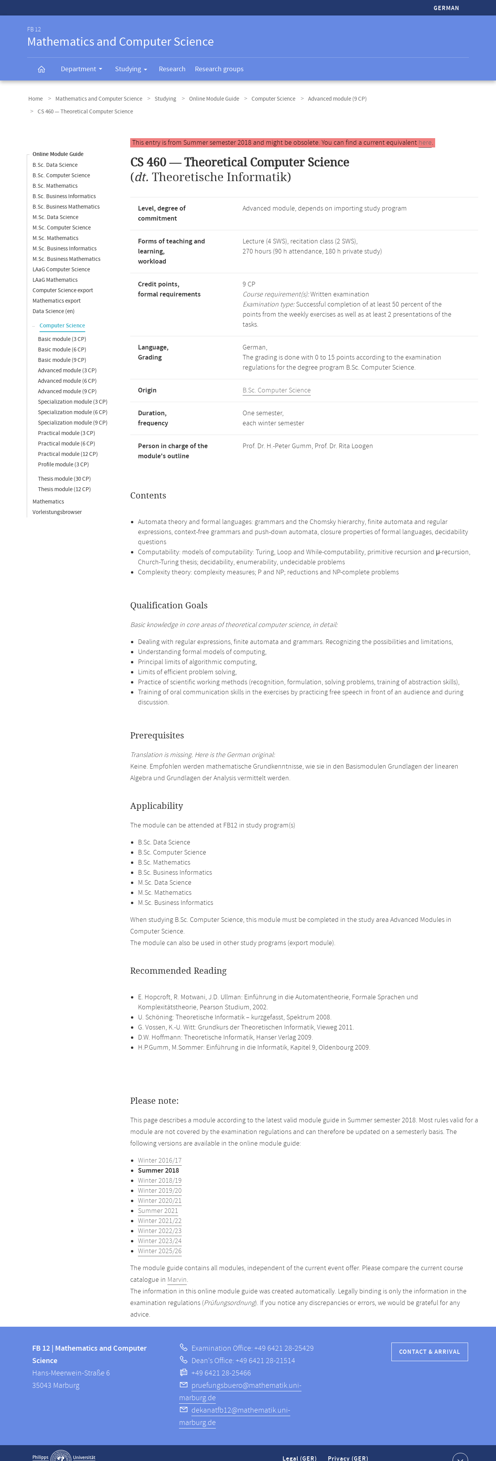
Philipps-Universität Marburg (64, 1445)
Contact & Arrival (429, 1337)
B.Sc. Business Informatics (64, 181)
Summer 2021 (158, 1196)
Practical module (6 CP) (66, 428)
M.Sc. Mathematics (55, 223)
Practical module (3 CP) (66, 418)
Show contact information (459, 1445)
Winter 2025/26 (160, 1236)
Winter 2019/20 (160, 1175)
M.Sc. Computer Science (62, 212)
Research (172, 69)
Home (34, 98)
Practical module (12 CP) (68, 439)
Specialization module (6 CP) (73, 397)
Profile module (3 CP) (63, 449)
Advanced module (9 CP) (319, 98)
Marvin (177, 1264)
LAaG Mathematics (55, 265)
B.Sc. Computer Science (61, 160)
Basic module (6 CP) (62, 334)
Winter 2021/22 (160, 1206)
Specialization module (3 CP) (73, 387)
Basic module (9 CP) (62, 345)
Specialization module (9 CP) (73, 407)
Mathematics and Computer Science (94, 98)
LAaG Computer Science (61, 254)
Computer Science (259, 98)
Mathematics (48, 486)
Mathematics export (57, 285)
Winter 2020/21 (160, 1185)
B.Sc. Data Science (55, 150)
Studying (133, 70)
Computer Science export (63, 275)
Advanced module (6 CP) (67, 366)
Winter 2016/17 (160, 1145)
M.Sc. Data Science (55, 202)
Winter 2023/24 (160, 1226)
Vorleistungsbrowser (57, 497)
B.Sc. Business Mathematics (66, 191)
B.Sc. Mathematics (55, 171)
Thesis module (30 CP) (64, 464)
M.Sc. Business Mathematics (66, 244)
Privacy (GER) (349, 1447)
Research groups (219, 69)
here (425, 127)
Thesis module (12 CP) (64, 474)
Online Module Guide (203, 98)
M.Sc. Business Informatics (64, 233)
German (447, 8)
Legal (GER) (300, 1447)
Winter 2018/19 (160, 1165)
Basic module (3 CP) (62, 324)
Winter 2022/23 (160, 1216)
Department (84, 70)
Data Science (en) (54, 296)
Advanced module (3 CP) (67, 355)
